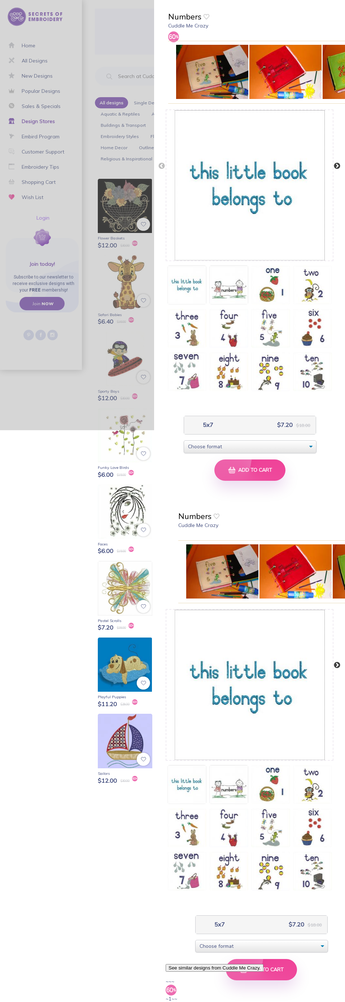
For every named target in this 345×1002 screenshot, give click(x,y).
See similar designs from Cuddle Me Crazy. (215, 968)
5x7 (207, 425)
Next (337, 166)
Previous (161, 166)
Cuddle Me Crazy (188, 25)
